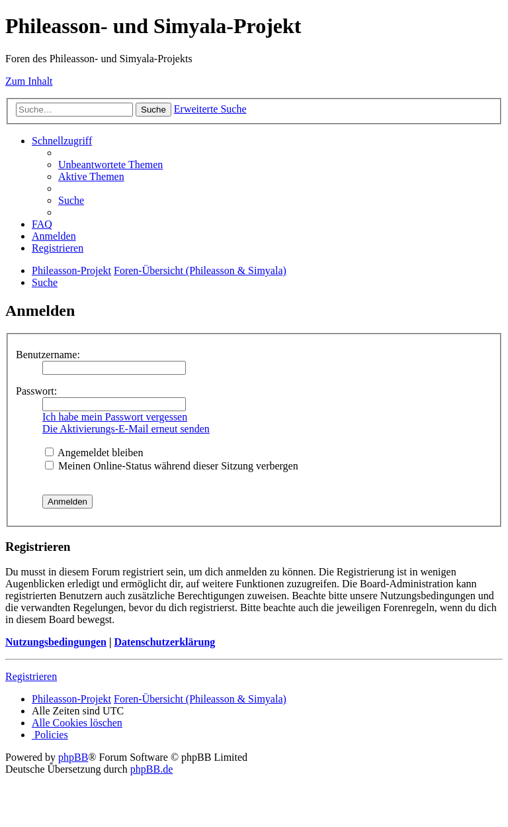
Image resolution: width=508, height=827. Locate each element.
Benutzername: (48, 354)
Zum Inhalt (29, 81)
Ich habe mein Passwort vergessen (114, 416)
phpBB (73, 757)
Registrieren (31, 676)
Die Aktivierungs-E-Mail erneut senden (126, 428)
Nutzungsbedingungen (55, 642)
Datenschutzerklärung (164, 642)
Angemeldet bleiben (94, 452)
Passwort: (36, 391)
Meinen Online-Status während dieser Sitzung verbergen (171, 465)
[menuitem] (110, 164)
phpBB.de (151, 769)
